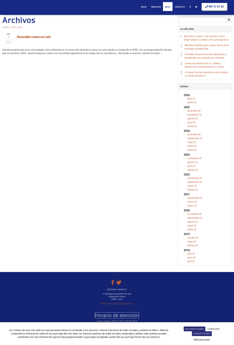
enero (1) (191, 102)
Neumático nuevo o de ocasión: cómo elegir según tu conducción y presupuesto (206, 38)
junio (19, 27)
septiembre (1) (194, 138)
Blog (167, 7)
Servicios (156, 7)
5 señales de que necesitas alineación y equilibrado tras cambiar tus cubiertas (205, 56)
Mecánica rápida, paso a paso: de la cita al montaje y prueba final (207, 47)
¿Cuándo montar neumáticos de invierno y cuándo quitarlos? (206, 74)
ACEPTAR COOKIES (201, 333)
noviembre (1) (194, 114)
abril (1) (190, 261)
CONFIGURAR (213, 329)
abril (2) (191, 98)
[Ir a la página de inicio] (7, 6)
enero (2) (192, 205)
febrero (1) (192, 169)
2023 (13, 27)
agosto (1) (192, 118)
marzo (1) (192, 126)
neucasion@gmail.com (123, 303)
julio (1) (191, 253)
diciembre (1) (194, 110)
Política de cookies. (201, 339)
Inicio (144, 7)
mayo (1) (191, 142)
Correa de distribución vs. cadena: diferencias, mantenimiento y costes (204, 65)
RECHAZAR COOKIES (194, 329)
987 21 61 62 (214, 6)
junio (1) (191, 122)
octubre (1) (192, 237)
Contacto (180, 7)
